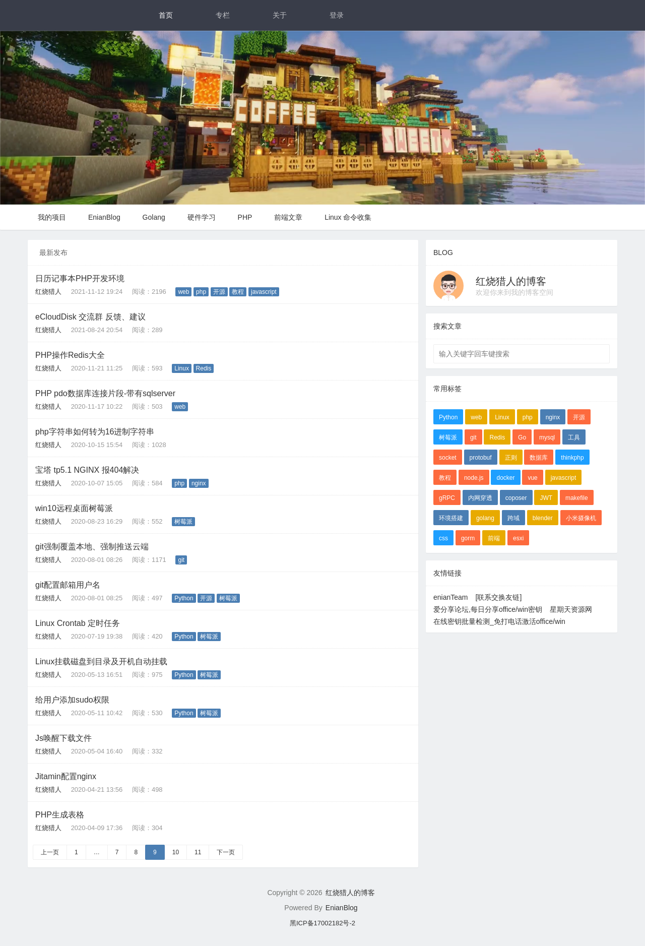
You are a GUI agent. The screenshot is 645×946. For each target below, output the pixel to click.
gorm (468, 538)
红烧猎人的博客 (511, 281)
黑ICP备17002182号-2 (322, 923)
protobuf (481, 457)
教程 (238, 291)
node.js (474, 477)
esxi (518, 538)
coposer (516, 497)
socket (448, 457)
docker (505, 477)
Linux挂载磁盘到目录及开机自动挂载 (101, 661)
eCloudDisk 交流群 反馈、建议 (90, 316)
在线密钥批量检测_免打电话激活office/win (499, 621)
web (183, 291)
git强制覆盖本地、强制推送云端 (92, 546)
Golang (154, 217)
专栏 (223, 15)
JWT (546, 497)
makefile (576, 497)
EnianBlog (104, 217)
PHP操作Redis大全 (70, 355)
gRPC (447, 497)
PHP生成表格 (59, 814)
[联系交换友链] (499, 597)
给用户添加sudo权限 (72, 700)
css (443, 538)
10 (175, 852)
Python (183, 598)
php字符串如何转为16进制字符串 (95, 431)
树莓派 (183, 521)
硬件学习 (201, 217)
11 (198, 852)
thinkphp (572, 457)
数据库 (539, 457)
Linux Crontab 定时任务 (77, 623)
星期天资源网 (571, 609)
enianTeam (450, 597)
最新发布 (53, 252)
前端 (494, 538)
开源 (219, 291)
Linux (181, 368)
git (181, 559)
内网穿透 (480, 497)
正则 (511, 457)
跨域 (513, 518)
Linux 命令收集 (348, 217)
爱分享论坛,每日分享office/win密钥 (487, 609)
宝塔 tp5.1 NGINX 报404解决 (87, 470)
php (201, 291)
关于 (280, 15)
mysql (547, 437)
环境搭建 (451, 518)
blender (543, 518)
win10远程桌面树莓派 (74, 508)
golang (485, 518)
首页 (166, 15)
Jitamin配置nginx (65, 776)
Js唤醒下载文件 (63, 738)
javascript (264, 291)
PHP (245, 217)
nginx (198, 483)
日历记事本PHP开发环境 (79, 278)
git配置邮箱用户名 (67, 585)
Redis (204, 368)
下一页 (226, 852)
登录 (337, 15)
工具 (574, 437)
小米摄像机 (581, 518)
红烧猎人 (48, 291)
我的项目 (52, 217)
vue (532, 477)
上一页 (50, 852)
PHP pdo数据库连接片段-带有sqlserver (105, 393)
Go (522, 437)
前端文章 (288, 217)
